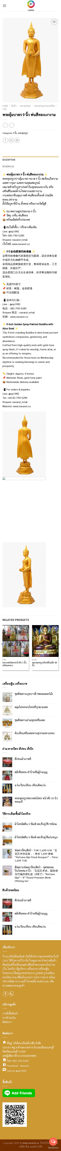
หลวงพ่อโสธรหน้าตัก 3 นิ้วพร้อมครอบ (14, 664)
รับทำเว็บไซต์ (47, 1142)
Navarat (24, 1065)
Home (5, 105)
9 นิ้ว (4, 109)
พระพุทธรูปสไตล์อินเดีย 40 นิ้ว (44, 664)
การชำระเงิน (9, 1017)
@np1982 (13, 231)
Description (8, 159)
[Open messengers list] (53, 1141)
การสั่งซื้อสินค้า (10, 1013)
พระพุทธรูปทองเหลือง (44, 105)
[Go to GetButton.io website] (53, 1148)
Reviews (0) (8, 166)
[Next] (58, 650)
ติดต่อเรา (7, 1022)
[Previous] (2, 650)
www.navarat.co (21, 244)
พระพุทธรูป (25, 105)
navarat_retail (19, 239)
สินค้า (14, 105)
